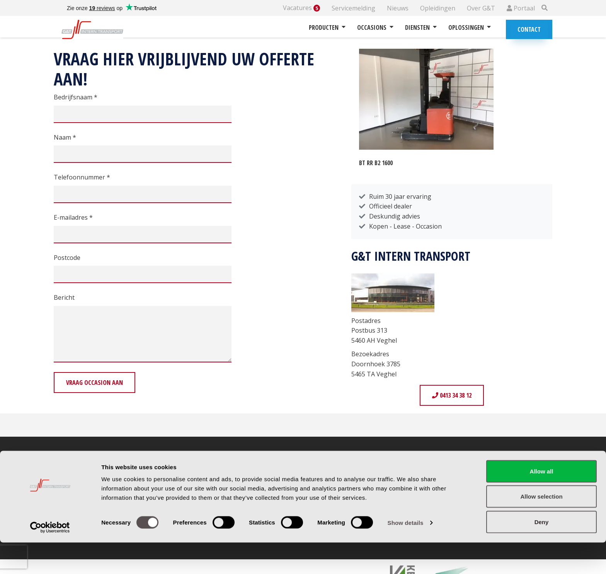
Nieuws (398, 8)
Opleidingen (437, 8)
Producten (327, 27)
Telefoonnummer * (82, 177)
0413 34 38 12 (452, 395)
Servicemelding (353, 8)
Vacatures (301, 8)
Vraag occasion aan (94, 382)
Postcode (67, 257)
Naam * (65, 137)
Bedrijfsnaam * (75, 97)
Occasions (375, 27)
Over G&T (481, 8)
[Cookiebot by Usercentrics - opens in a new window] (50, 559)
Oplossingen (469, 27)
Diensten (421, 27)
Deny (542, 553)
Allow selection (541, 528)
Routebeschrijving (215, 477)
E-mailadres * (73, 217)
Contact (529, 29)
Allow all (541, 502)
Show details (406, 554)
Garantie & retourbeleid (349, 477)
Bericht (64, 297)
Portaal (521, 8)
